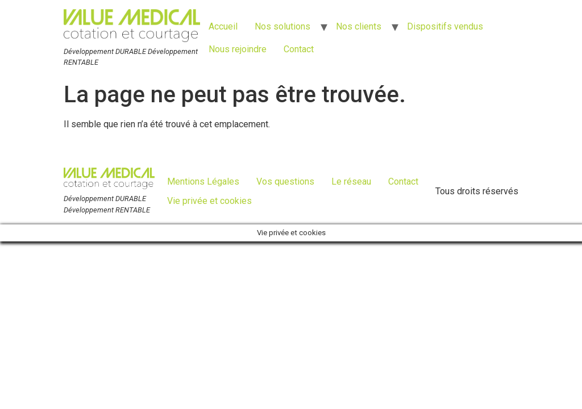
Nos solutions (282, 26)
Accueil (223, 26)
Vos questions (285, 181)
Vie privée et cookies (209, 200)
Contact (299, 49)
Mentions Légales (203, 181)
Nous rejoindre (238, 49)
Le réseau (351, 181)
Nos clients (358, 26)
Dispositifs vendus (445, 26)
